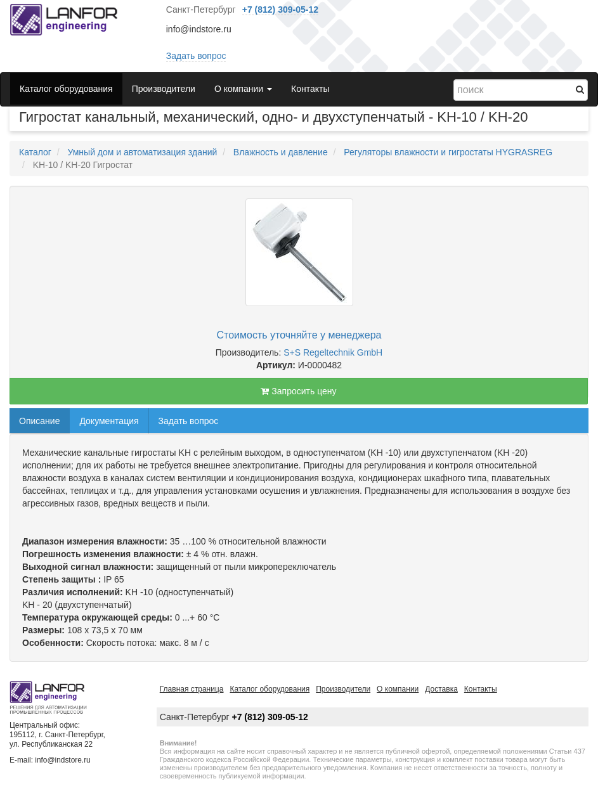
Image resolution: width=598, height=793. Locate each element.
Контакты (310, 89)
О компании (398, 689)
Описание (39, 421)
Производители (163, 89)
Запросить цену (298, 391)
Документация (108, 421)
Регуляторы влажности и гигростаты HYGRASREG (448, 152)
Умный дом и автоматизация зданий (142, 152)
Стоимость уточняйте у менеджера (299, 335)
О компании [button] (243, 89)
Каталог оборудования (66, 89)
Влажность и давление (280, 152)
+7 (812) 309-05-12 (280, 9)
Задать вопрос (196, 56)
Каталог (35, 152)
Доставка (441, 689)
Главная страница (192, 689)
